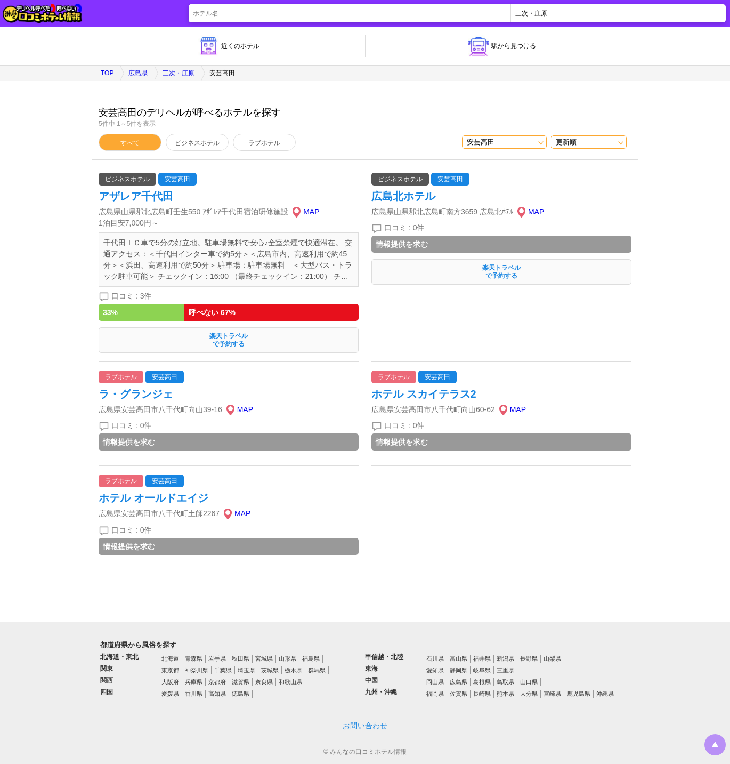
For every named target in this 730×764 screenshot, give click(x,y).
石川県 (435, 658)
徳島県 (240, 693)
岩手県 (217, 658)
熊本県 (505, 693)
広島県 (138, 73)
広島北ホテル (403, 196)
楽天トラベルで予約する (228, 340)
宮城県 (264, 658)
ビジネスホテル (197, 143)
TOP (107, 73)
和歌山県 (290, 682)
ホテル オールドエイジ (153, 498)
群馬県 (317, 670)
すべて (130, 143)
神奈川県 (196, 670)
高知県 (217, 693)
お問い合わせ (365, 725)
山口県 (529, 682)
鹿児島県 (578, 693)
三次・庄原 (178, 73)
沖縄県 (605, 693)
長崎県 (482, 693)
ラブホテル (264, 143)
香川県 (193, 693)
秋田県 (240, 658)
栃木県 (293, 670)
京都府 (217, 682)
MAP (311, 211)
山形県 (287, 658)
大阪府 (170, 682)
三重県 (505, 670)
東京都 (170, 670)
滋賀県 (240, 682)
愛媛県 (170, 693)
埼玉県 (246, 670)
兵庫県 (193, 682)
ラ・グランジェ (136, 394)
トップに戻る (715, 744)
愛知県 (435, 670)
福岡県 (435, 693)
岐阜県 (482, 670)
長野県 (529, 658)
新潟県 (505, 658)
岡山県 (435, 682)
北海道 (170, 658)
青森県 (193, 658)
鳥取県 (505, 682)
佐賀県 (458, 693)
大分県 (529, 693)
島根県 (482, 682)
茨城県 (270, 670)
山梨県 (552, 658)
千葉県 (223, 670)
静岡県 (458, 670)
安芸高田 (177, 179)
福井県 (482, 658)
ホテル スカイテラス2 (423, 394)
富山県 (458, 658)
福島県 (311, 658)
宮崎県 (552, 693)
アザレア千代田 (136, 196)
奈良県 (264, 682)
